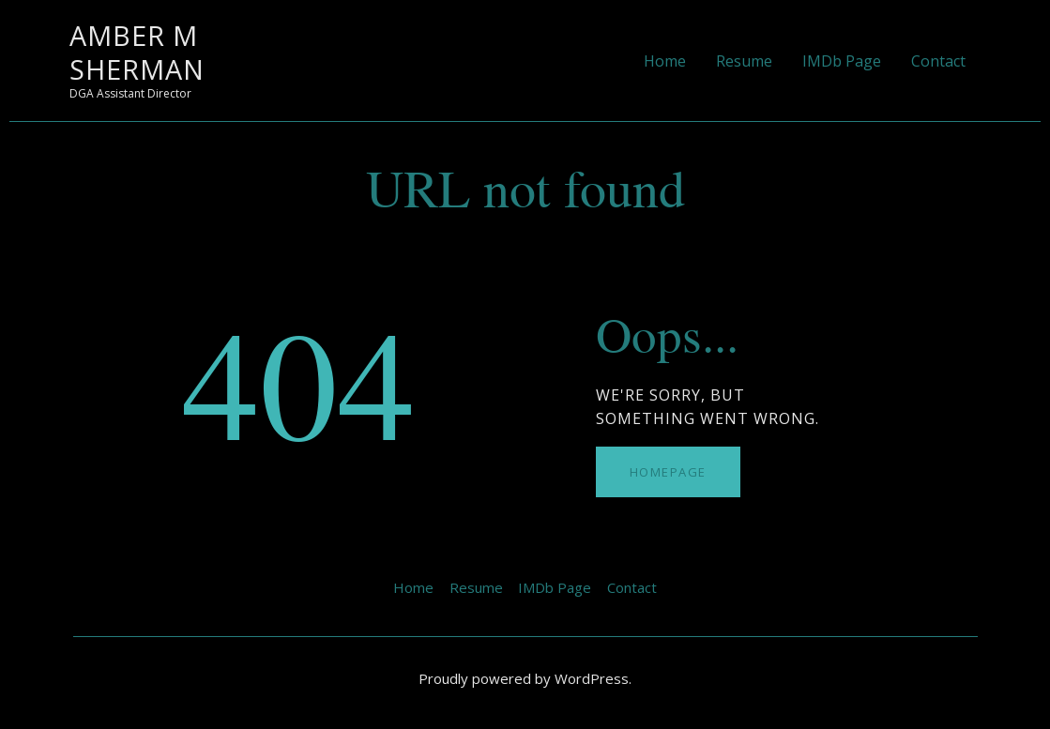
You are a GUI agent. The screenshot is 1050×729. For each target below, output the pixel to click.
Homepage (668, 471)
